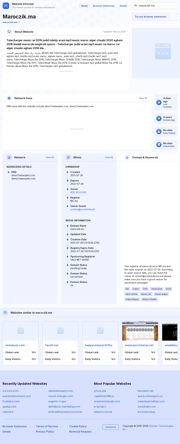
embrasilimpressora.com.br (65, 411)
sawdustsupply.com (60, 390)
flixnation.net (146, 390)
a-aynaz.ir (100, 406)
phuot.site (100, 390)
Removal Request (80, 431)
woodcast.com (147, 406)
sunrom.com (10, 390)
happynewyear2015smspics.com (106, 345)
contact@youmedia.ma (82, 209)
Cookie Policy (78, 426)
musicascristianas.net (139, 345)
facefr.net (51, 345)
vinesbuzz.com (15, 345)
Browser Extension (104, 5)
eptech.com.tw (103, 411)
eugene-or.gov (57, 401)
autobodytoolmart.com (17, 396)
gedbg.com (9, 406)
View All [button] (143, 98)
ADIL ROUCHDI (78, 192)
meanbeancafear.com (151, 401)
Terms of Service (47, 426)
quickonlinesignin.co (150, 396)
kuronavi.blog (146, 411)
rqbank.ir (8, 411)
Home (84, 5)
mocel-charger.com (60, 396)
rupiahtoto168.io (104, 396)
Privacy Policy (45, 431)
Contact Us (110, 427)
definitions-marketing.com (64, 406)
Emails (123, 5)
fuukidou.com (11, 401)
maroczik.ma (11, 22)
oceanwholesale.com (107, 401)
